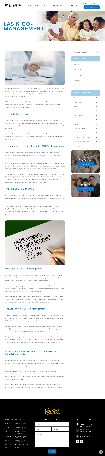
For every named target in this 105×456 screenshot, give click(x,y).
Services (47, 5)
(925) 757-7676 (85, 431)
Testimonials (77, 80)
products (76, 134)
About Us (37, 5)
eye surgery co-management (82, 138)
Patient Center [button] (59, 5)
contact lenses (78, 116)
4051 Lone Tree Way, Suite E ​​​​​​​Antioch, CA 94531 (90, 425)
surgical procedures (80, 129)
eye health (77, 125)
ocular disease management (82, 143)
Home (29, 5)
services (76, 111)
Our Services (77, 69)
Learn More (85, 165)
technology (77, 147)
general (76, 98)
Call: (92, 3)
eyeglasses (77, 120)
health (76, 107)
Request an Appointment (91, 7)
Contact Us (72, 5)
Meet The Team (78, 75)
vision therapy (78, 102)
